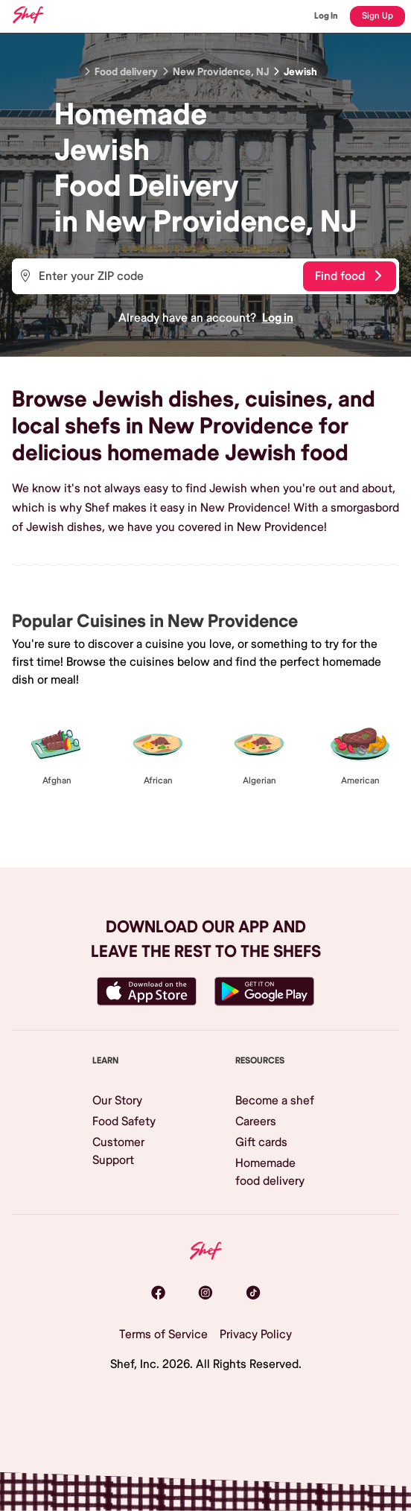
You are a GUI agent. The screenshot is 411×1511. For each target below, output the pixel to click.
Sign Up (377, 16)
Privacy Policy (256, 1334)
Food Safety (124, 1121)
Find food (348, 276)
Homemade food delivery (270, 1172)
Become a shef (274, 1100)
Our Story (117, 1100)
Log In (326, 16)
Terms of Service (163, 1334)
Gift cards (261, 1142)
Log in (277, 318)
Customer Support (118, 1151)
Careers (255, 1121)
